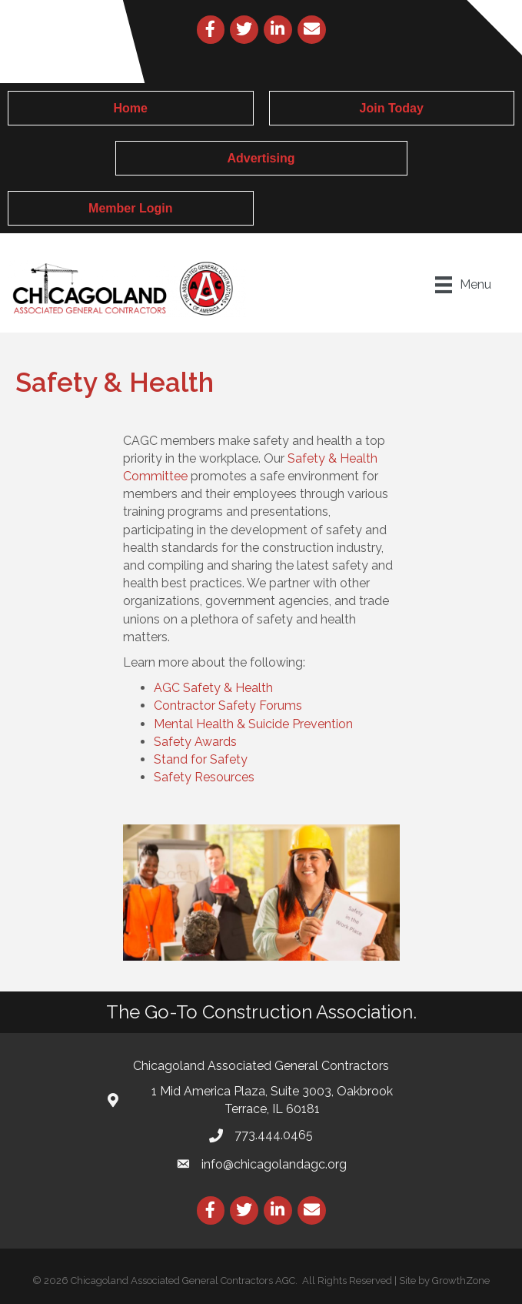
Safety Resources (204, 777)
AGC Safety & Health (213, 687)
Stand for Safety (201, 759)
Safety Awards (195, 741)
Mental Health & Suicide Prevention (253, 724)
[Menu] (463, 285)
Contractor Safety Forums (228, 705)
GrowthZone (461, 1280)
